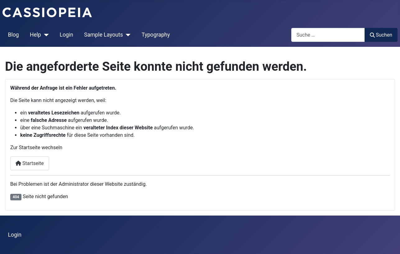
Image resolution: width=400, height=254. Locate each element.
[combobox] (328, 35)
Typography (156, 35)
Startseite (30, 163)
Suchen (381, 35)
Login (66, 35)
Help (35, 35)
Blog (13, 35)
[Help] (45, 35)
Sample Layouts (103, 35)
